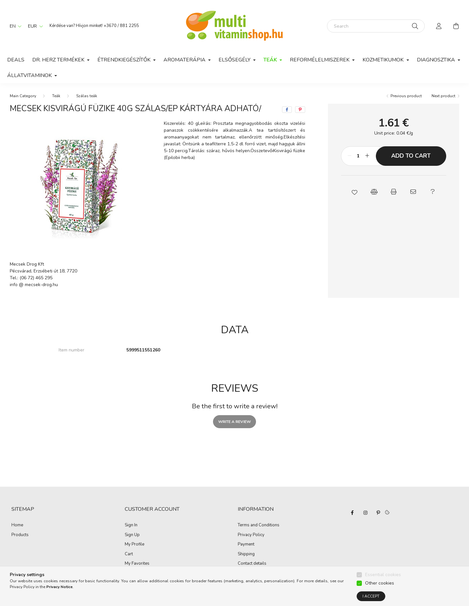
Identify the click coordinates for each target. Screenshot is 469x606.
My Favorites (137, 563)
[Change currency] (34, 26)
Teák (56, 96)
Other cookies (379, 584)
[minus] (349, 156)
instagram (365, 512)
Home (17, 525)
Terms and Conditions (258, 525)
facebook (352, 512)
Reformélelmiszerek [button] (320, 59)
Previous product (406, 96)
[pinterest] (300, 109)
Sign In (131, 525)
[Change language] (14, 26)
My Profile (134, 544)
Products (20, 535)
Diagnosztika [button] (436, 59)
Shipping (246, 554)
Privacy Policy (251, 535)
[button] (354, 191)
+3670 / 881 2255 (121, 26)
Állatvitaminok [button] (30, 75)
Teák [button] (270, 59)
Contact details (252, 563)
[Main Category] (23, 96)
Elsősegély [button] (235, 59)
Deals (15, 59)
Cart (129, 554)
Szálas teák (86, 96)
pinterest (378, 512)
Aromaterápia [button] (185, 59)
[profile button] (439, 26)
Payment (246, 544)
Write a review (234, 421)
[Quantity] (358, 156)
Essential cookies (383, 575)
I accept (370, 596)
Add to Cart (411, 156)
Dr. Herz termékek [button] (59, 59)
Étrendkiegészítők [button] (124, 59)
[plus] (367, 156)
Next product (443, 96)
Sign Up (132, 535)
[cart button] (455, 26)
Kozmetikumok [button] (383, 59)
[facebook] (287, 109)
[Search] (376, 26)
